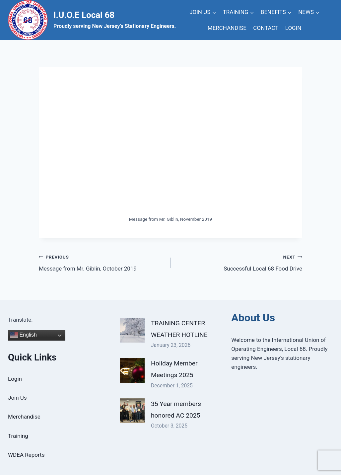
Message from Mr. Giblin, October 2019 (102, 262)
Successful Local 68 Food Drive (239, 262)
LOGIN (293, 28)
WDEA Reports (26, 454)
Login (15, 378)
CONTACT (265, 28)
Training (18, 436)
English (23, 335)
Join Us (17, 397)
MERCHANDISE (227, 28)
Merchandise (24, 416)
